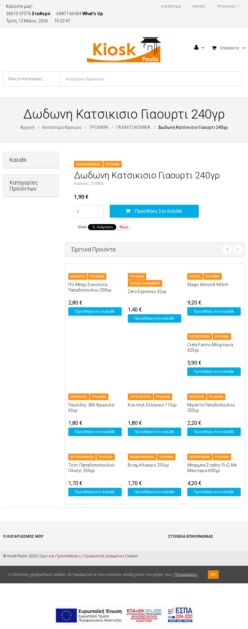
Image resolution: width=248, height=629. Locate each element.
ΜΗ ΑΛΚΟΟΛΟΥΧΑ (25, 316)
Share (82, 227)
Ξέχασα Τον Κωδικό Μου (23, 584)
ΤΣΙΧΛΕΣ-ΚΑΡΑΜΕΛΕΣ (145, 283)
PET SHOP (18, 228)
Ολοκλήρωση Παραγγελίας (27, 566)
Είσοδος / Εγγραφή (19, 548)
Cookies (131, 601)
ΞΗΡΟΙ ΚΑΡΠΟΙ (140, 397)
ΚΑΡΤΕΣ (16, 302)
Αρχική (27, 127)
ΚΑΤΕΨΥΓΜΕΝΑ (199, 337)
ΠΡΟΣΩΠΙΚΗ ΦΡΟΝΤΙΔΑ (20, 334)
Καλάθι (9, 557)
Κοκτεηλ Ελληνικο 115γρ (152, 404)
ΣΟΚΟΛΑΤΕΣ (78, 397)
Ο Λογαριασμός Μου (20, 575)
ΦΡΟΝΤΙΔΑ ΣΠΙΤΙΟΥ (26, 366)
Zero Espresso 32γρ (147, 291)
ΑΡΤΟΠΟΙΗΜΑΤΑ (82, 457)
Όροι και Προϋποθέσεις (60, 601)
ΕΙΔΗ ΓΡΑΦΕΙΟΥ (22, 257)
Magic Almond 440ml (207, 284)
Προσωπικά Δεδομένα (103, 601)
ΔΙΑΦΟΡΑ (17, 242)
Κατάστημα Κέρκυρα (61, 127)
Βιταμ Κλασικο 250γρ (148, 465)
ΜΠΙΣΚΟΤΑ (77, 277)
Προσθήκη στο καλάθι (158, 211)
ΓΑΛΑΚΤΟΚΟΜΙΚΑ (133, 127)
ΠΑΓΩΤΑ (195, 277)
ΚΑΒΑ (14, 287)
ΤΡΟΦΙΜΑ (98, 127)
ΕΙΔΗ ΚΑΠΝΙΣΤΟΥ (24, 272)
